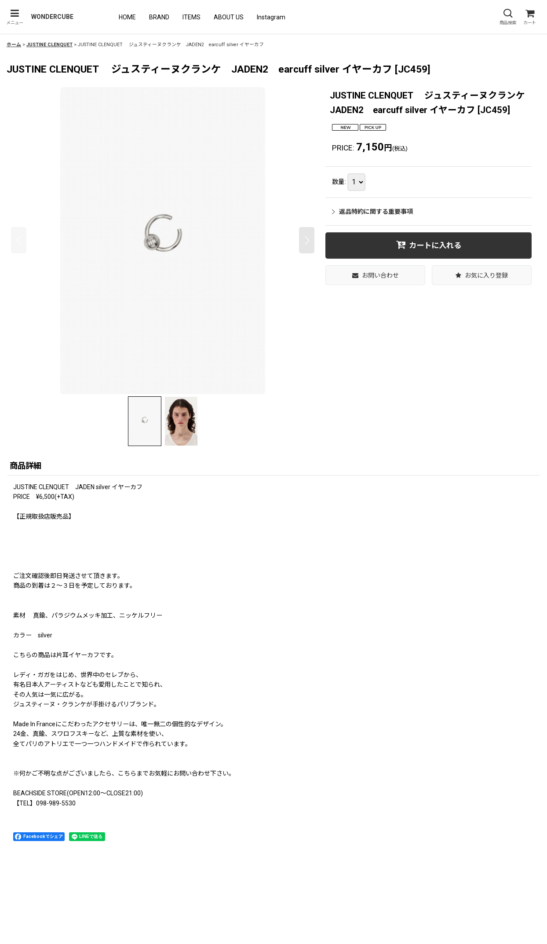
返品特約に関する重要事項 (372, 211)
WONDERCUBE (52, 16)
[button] (14, 17)
